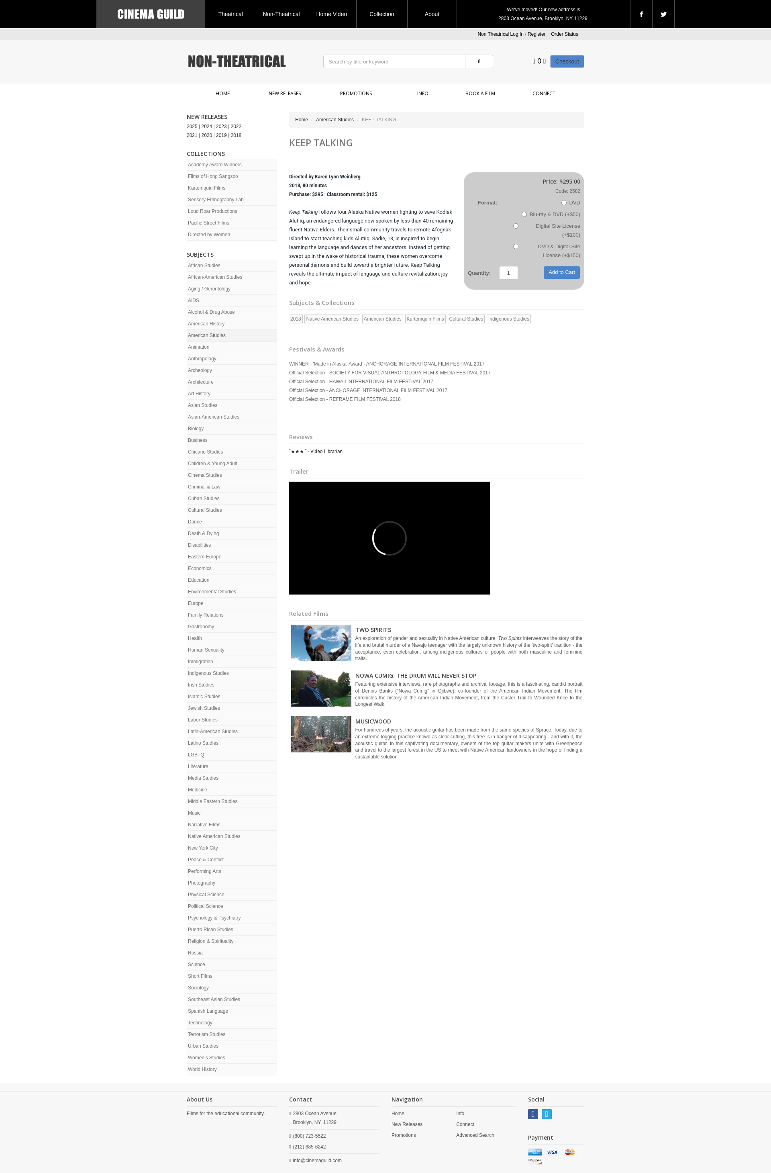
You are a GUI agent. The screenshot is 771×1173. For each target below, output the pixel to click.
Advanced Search (475, 1135)
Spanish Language (208, 1011)
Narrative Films (204, 825)
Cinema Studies (205, 475)
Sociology (198, 988)
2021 (192, 135)
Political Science (205, 906)
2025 (192, 126)
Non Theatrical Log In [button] (500, 34)
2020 (207, 135)
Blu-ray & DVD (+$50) (551, 214)
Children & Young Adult (212, 463)
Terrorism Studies (206, 1034)
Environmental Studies (212, 592)
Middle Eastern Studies (212, 801)
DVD (570, 203)
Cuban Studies (204, 498)
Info (422, 93)
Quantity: (479, 273)
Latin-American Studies (213, 731)
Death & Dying (203, 533)
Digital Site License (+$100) (546, 230)
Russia (195, 953)
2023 (221, 126)
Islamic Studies (204, 696)
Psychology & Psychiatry (214, 918)
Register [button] (537, 34)
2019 (221, 135)
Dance (195, 522)
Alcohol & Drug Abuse (211, 312)
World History (202, 1069)
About (432, 14)
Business (198, 440)
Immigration (200, 661)
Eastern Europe (204, 557)
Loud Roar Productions (212, 211)
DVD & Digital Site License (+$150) (546, 250)
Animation (198, 347)
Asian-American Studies (213, 417)
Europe (196, 603)
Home (223, 93)
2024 (207, 126)
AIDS (193, 300)
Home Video (331, 14)
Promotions (356, 93)
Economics (200, 568)
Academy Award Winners (215, 165)
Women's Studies (206, 1058)
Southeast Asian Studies (214, 999)
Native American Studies (214, 836)
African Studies (204, 265)
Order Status (564, 34)
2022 (236, 126)
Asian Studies (202, 405)
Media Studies (203, 778)
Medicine (197, 790)
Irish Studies (201, 685)
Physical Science (206, 894)
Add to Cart (562, 272)
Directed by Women (209, 234)
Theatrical (230, 14)
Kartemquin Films (206, 188)
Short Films (200, 976)
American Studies (207, 335)
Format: (487, 203)
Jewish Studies (204, 708)
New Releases (285, 93)
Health (195, 638)
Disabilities (199, 545)
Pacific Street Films (208, 223)
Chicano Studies (205, 452)
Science (196, 964)
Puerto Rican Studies (210, 929)
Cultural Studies (205, 510)
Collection (381, 14)
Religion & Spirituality (210, 941)
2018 (236, 135)
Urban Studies (203, 1046)
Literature (198, 766)
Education (198, 580)
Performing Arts (204, 871)
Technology (200, 1023)
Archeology (200, 370)
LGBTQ (196, 755)
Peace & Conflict (206, 859)
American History (206, 324)
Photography (201, 883)
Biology (196, 428)
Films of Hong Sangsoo (213, 176)
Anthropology (202, 359)
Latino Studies (203, 743)
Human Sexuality (206, 650)
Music (194, 813)
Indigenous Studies (208, 673)
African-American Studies (215, 277)
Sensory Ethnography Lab (216, 199)
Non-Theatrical (281, 14)
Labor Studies (203, 720)
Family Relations (206, 615)
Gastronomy (201, 626)
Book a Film (480, 93)
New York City (203, 848)
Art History (199, 393)
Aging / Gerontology (209, 289)
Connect (543, 93)
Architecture (201, 382)
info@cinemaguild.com (317, 1160)
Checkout (567, 61)
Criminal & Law (204, 487)
